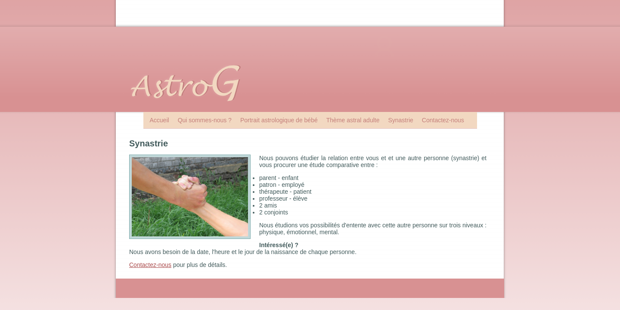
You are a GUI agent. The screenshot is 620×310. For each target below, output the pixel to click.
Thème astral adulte (353, 120)
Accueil (159, 120)
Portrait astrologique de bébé (279, 120)
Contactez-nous (443, 120)
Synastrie (400, 120)
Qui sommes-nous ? (205, 120)
